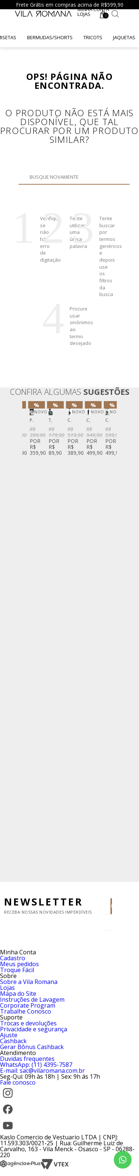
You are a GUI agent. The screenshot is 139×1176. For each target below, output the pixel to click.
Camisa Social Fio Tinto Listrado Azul (69, 420)
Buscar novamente (57, 188)
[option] (31, 430)
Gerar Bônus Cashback (32, 1047)
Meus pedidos (19, 964)
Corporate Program (27, 1005)
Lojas (83, 14)
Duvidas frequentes (27, 1059)
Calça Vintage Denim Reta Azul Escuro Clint (107, 420)
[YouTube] (8, 1131)
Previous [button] (29, 638)
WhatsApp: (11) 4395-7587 (36, 1065)
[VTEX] (55, 1167)
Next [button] (109, 638)
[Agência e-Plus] (20, 1167)
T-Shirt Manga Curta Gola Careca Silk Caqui (51, 420)
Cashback (13, 1041)
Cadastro (12, 958)
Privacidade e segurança (33, 1029)
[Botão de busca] (115, 14)
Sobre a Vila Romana (28, 982)
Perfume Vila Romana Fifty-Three (32, 420)
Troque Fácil (17, 970)
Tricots (92, 37)
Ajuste (8, 1035)
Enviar (111, 906)
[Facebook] (8, 1115)
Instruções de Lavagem (32, 999)
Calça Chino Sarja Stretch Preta (88, 420)
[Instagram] (8, 1099)
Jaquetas (124, 37)
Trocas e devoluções (28, 1023)
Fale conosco (18, 1082)
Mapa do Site (18, 993)
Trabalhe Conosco (25, 1011)
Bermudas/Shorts (50, 37)
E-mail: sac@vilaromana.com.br (42, 1070)
